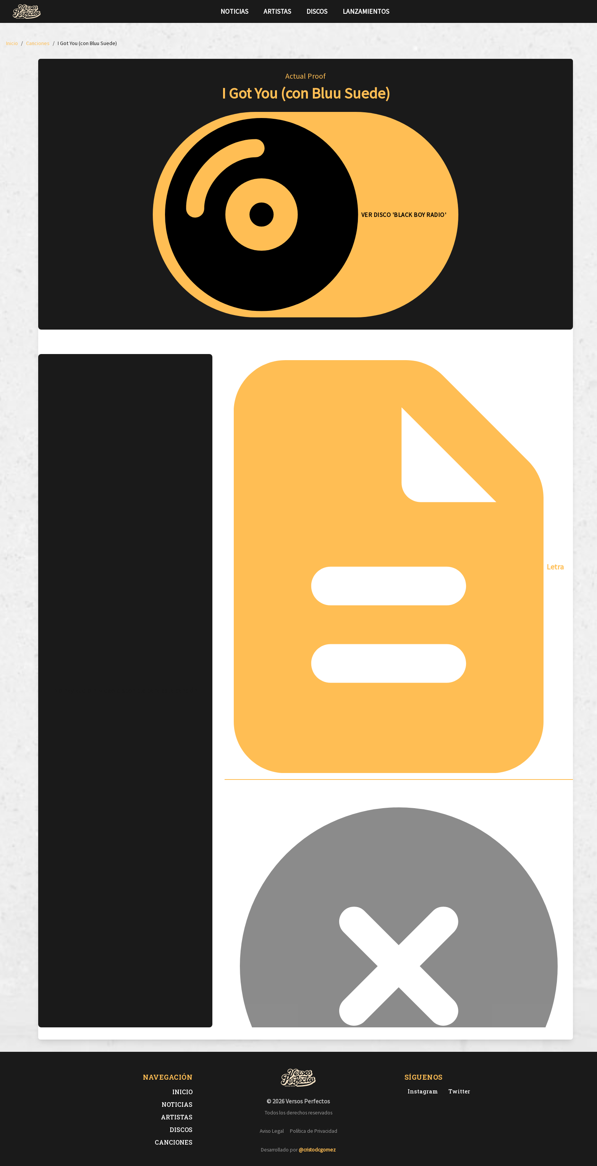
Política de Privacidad (313, 1131)
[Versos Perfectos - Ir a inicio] (26, 11)
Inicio (182, 1092)
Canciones (174, 1142)
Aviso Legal (272, 1131)
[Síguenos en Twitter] (571, 11)
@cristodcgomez (317, 1150)
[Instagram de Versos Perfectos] (421, 1091)
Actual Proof (305, 76)
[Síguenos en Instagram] (583, 11)
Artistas (277, 11)
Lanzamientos (366, 11)
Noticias (234, 11)
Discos (316, 11)
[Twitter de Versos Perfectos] (457, 1091)
